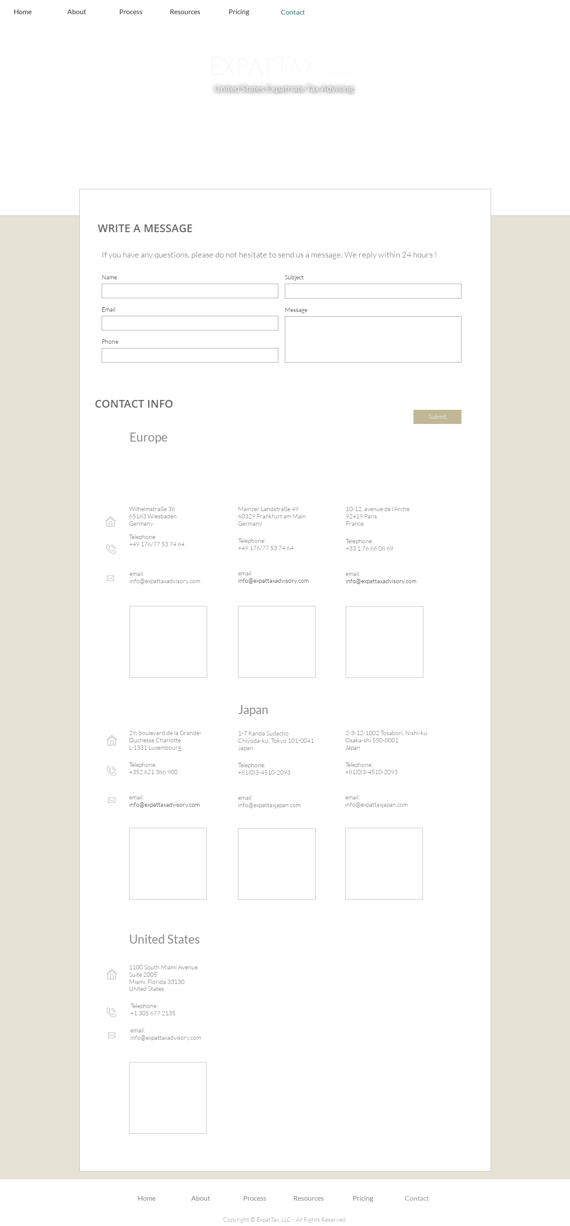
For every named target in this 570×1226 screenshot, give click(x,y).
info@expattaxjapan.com (269, 804)
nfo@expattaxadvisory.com (166, 1037)
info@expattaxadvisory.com (165, 580)
